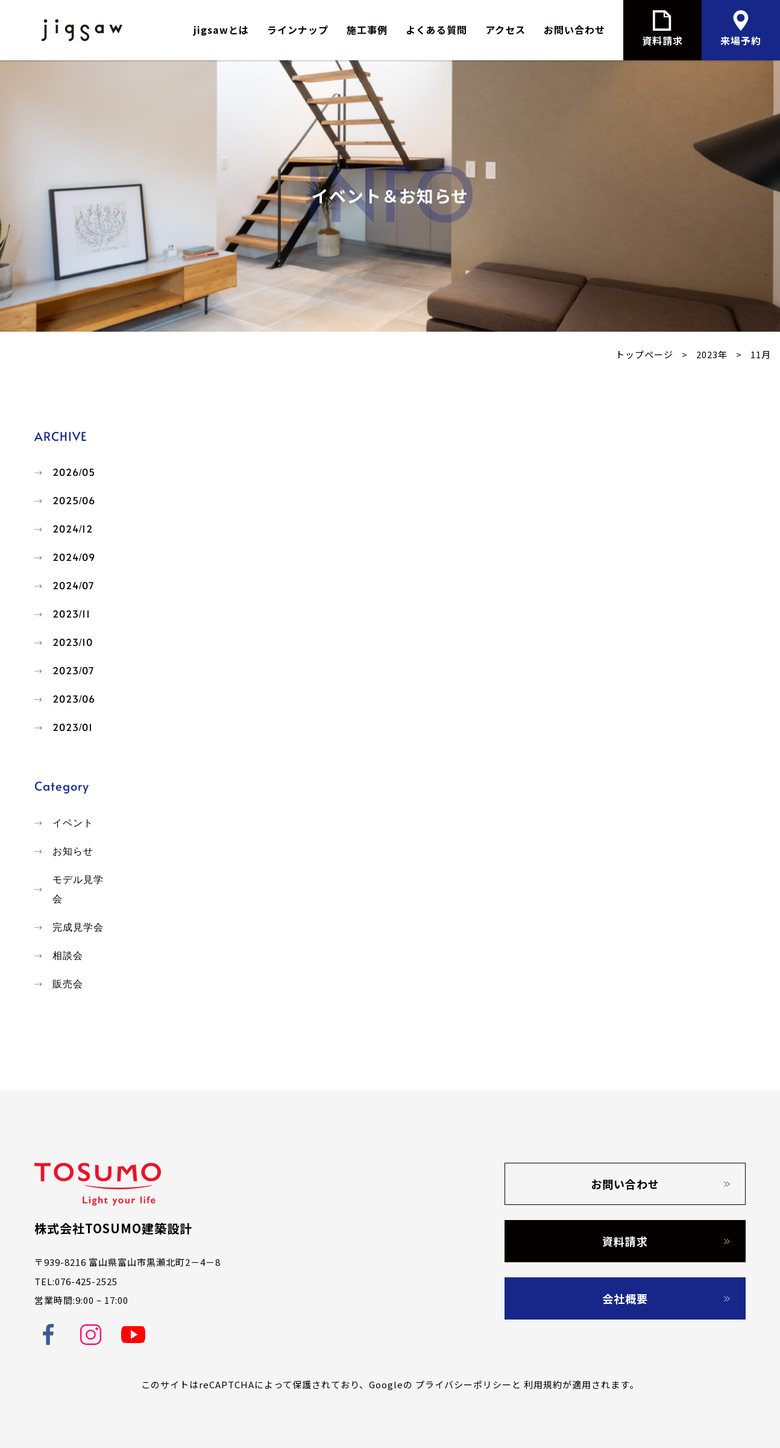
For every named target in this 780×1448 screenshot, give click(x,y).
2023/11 (71, 614)
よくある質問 (436, 29)
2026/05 (73, 472)
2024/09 (73, 557)
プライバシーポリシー (463, 1384)
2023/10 (72, 642)
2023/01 (72, 727)
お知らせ (72, 851)
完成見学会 (78, 927)
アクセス (505, 29)
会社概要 (625, 1298)
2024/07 (73, 586)
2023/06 (73, 699)
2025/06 (73, 501)
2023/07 (73, 671)
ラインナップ (298, 29)
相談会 (67, 955)
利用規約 (543, 1384)
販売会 (67, 984)
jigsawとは (221, 29)
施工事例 (367, 29)
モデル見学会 (78, 889)
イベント (72, 823)
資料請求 (625, 1241)
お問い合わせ (574, 29)
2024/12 (72, 529)
